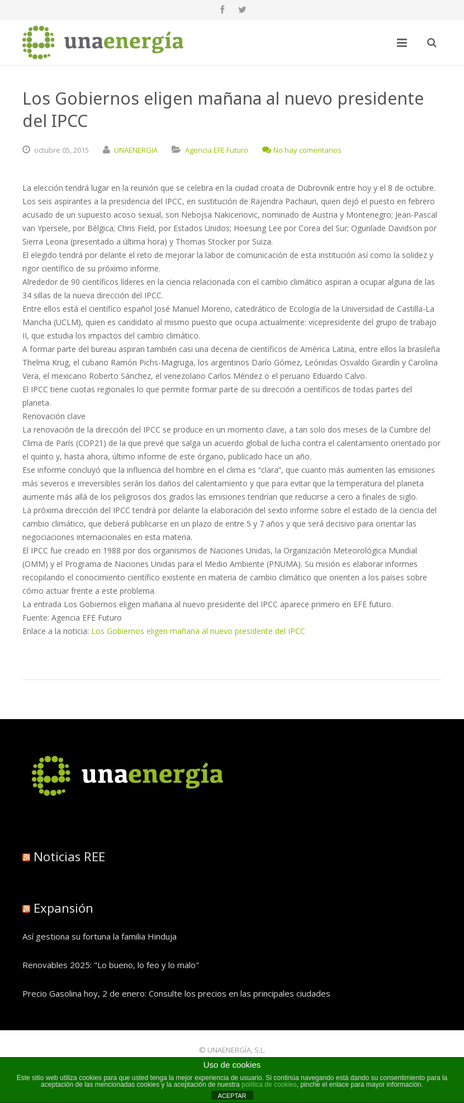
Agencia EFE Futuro (216, 150)
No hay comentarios (302, 150)
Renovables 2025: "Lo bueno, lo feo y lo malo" (110, 964)
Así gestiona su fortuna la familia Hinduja (99, 936)
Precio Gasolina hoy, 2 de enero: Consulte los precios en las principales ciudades (176, 993)
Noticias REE (69, 856)
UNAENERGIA (136, 150)
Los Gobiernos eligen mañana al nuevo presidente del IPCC (198, 631)
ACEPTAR (231, 1095)
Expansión (63, 907)
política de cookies (269, 1084)
